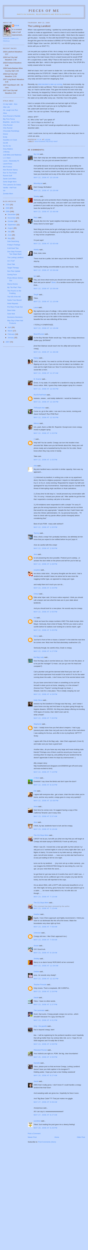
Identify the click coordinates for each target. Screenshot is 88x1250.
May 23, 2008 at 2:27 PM (45, 1004)
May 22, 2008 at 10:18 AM (46, 177)
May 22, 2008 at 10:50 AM (46, 244)
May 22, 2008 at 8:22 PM (45, 785)
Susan (36, 946)
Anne (36, 806)
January (11, 338)
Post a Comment (34, 1133)
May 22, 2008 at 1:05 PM (45, 527)
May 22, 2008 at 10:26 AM (46, 190)
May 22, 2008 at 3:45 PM (45, 630)
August (11, 228)
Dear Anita (11, 310)
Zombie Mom (8, 194)
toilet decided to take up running (50, 84)
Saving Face (12, 274)
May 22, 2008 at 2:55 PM (45, 612)
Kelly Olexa (38, 700)
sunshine (37, 1121)
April (10, 327)
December (12, 214)
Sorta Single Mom (10, 182)
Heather (37, 914)
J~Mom (36, 778)
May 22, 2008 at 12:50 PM (46, 417)
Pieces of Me (44, 11)
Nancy (36, 358)
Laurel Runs (7, 164)
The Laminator (39, 1010)
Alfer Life (6, 107)
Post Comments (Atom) (47, 1142)
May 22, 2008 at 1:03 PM (45, 433)
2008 (8, 211)
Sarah (36, 998)
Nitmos (36, 423)
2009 (8, 208)
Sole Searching (13, 241)
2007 (8, 342)
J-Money (6, 152)
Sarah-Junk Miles (9, 179)
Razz (36, 217)
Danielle (37, 1063)
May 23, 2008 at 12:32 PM (46, 979)
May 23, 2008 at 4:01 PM (45, 1020)
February (11, 334)
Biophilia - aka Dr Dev (11, 122)
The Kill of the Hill (13, 297)
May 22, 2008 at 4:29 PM (45, 694)
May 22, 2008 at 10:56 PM (46, 801)
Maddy (36, 250)
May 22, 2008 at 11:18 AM (46, 328)
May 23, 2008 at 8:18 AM (45, 953)
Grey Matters (8, 149)
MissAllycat (38, 183)
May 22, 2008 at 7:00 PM (45, 718)
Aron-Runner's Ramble (11, 116)
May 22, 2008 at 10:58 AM (46, 289)
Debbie (36, 972)
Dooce (5, 134)
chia (35, 466)
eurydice (37, 570)
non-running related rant (46, 141)
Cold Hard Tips (13, 248)
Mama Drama (12, 284)
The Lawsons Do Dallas (12, 185)
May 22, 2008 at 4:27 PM (45, 651)
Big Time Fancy (9, 119)
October (11, 221)
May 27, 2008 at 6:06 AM (45, 1102)
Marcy (36, 636)
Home (57, 1137)
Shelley (36, 196)
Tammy (36, 533)
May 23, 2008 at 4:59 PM (45, 1044)
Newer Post (32, 1137)
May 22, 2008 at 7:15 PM (45, 772)
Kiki (35, 791)
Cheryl (36, 594)
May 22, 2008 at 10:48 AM (46, 212)
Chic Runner (7, 128)
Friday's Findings (13, 245)
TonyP (36, 295)
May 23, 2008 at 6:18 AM (45, 829)
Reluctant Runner (40, 1050)
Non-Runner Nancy (10, 170)
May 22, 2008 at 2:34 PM (45, 588)
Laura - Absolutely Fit (11, 161)
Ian (35, 276)
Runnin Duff (7, 176)
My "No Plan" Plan (14, 287)
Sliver (53, 282)
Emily (5, 137)
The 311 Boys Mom (41, 835)
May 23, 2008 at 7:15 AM (45, 897)
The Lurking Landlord (15, 257)
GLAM (5, 143)
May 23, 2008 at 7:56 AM (45, 927)
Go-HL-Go (7, 146)
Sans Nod (11, 314)
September (12, 225)
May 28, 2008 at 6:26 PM (45, 1128)
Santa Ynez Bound (14, 300)
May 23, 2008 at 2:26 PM (45, 991)
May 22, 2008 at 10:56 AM (46, 270)
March (10, 331)
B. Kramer (38, 379)
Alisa (5, 113)
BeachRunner (39, 334)
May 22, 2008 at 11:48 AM (46, 352)
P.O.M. (17, 25)
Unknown (37, 933)
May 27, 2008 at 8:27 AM (45, 1115)
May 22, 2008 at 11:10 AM (46, 302)
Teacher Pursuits (40, 985)
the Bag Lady (39, 657)
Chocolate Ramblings (11, 131)
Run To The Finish (10, 173)
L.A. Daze (7, 158)
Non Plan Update (13, 271)
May (9, 238)
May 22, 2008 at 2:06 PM (45, 548)
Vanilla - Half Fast (9, 188)
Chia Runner (8, 125)
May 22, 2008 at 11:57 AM (46, 373)
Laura (36, 307)
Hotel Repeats (12, 303)
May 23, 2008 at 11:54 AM (46, 966)
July (9, 231)
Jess (36, 554)
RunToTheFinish (40, 395)
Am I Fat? (11, 261)
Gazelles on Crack (10, 140)
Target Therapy (13, 268)
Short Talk (11, 264)
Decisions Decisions (14, 317)
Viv (35, 618)
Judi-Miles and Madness (12, 155)
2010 (8, 205)
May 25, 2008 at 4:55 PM (45, 1057)
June (10, 235)
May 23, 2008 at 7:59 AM (45, 940)
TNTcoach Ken (39, 408)
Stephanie (38, 724)
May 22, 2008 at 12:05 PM (46, 389)
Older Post (81, 1137)
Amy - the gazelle (40, 1026)
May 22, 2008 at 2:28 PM (45, 564)
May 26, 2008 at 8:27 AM (45, 1075)
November (12, 218)
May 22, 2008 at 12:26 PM (46, 402)
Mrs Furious (7, 167)
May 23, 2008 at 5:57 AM (45, 816)
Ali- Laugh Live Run (10, 110)
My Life (36, 154)
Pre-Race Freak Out (14, 307)
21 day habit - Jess (10, 104)
